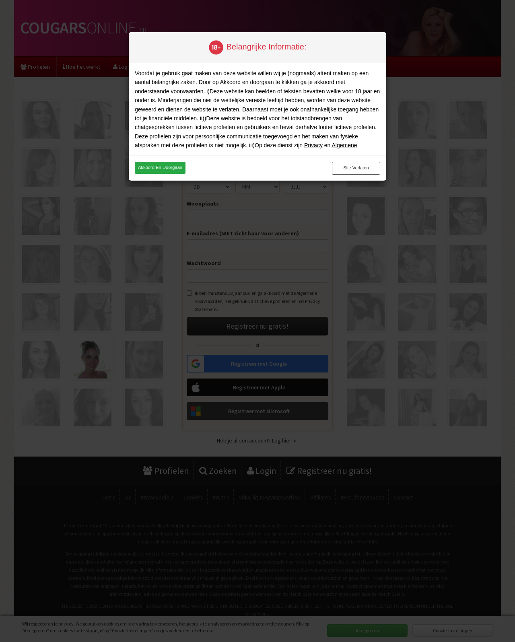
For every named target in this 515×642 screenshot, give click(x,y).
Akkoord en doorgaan (160, 167)
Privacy (313, 145)
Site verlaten (356, 167)
